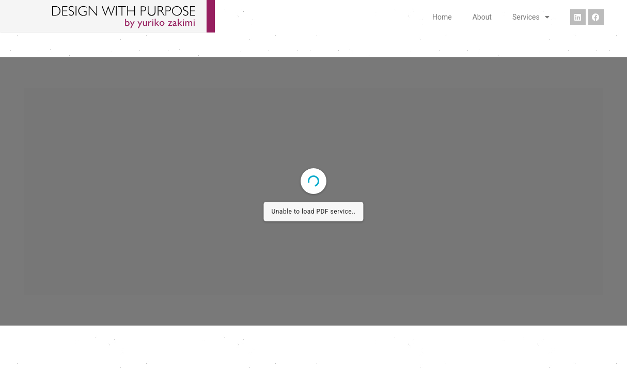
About (482, 17)
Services (531, 17)
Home (442, 17)
